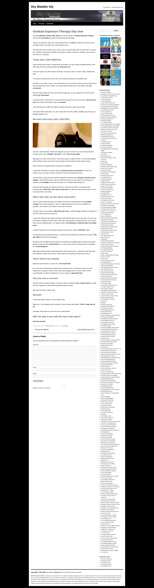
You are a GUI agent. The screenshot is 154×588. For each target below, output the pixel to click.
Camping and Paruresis (107, 428)
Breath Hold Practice (107, 345)
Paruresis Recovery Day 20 (108, 350)
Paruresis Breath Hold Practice (109, 511)
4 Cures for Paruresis (107, 412)
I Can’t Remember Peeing (108, 471)
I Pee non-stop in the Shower (109, 538)
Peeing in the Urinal (106, 147)
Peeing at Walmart (106, 191)
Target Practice (105, 180)
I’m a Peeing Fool (106, 214)
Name (35, 367)
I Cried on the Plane (106, 251)
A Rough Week (105, 193)
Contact (79, 572)
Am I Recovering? (106, 326)
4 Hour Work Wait (106, 410)
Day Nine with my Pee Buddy (109, 375)
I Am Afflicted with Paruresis (109, 285)
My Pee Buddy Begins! (107, 398)
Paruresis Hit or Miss (107, 364)
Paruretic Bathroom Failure (108, 515)
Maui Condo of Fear (106, 481)
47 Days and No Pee (106, 304)
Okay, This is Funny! (107, 186)
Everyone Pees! (105, 524)
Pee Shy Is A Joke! (106, 455)
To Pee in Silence (106, 99)
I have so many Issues (107, 294)
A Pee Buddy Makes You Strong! (110, 126)
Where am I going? (106, 202)
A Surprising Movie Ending (108, 207)
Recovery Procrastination (108, 440)
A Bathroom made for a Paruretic (110, 486)
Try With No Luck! (106, 142)
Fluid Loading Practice (107, 212)
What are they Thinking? (108, 407)
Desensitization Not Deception (109, 106)
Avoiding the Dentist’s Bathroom (110, 430)
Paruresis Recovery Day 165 (109, 166)
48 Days (103, 303)
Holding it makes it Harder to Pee (110, 504)
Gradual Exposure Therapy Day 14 (110, 357)
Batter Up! (104, 161)
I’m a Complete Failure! (107, 492)
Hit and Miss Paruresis (107, 322)
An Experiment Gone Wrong (109, 230)
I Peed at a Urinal (106, 370)
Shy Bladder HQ (42, 6)
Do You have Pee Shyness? (108, 425)
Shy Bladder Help (106, 566)
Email (35, 373)
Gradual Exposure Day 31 (108, 333)
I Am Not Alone (105, 532)
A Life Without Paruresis (108, 479)
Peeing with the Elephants (108, 172)
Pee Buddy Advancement (108, 324)
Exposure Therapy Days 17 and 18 (110, 354)
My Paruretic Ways (106, 311)
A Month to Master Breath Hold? (110, 327)
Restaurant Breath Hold (107, 272)
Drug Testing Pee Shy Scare (109, 469)
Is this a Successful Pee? (108, 103)
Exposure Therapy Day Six (108, 380)
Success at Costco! (106, 131)
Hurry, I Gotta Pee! (106, 216)
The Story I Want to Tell (107, 287)
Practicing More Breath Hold (109, 274)
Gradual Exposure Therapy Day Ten (111, 373)
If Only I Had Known (106, 276)
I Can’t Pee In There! (106, 478)
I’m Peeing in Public (106, 248)
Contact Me (49, 23)
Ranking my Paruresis (107, 219)
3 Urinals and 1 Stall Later (108, 209)
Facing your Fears (106, 405)
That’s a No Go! (105, 257)
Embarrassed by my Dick (108, 501)
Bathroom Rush (105, 409)
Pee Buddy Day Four (107, 386)
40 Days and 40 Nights (107, 317)
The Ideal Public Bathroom (108, 534)
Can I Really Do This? (107, 269)
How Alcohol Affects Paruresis (109, 127)
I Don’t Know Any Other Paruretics (110, 525)
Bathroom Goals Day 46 (107, 306)
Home (35, 23)
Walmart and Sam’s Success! (109, 129)
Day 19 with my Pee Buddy (108, 352)
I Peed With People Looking (109, 543)
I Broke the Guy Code (107, 232)
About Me (41, 23)
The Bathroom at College (108, 453)
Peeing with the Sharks (107, 241)
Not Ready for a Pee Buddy (108, 517)
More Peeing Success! (107, 135)
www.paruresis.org (106, 564)
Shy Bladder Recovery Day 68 (109, 267)
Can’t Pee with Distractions (108, 426)
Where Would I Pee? (106, 456)
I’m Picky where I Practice (108, 331)
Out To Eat (104, 154)
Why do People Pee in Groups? (110, 476)
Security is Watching (107, 433)
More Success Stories (107, 244)
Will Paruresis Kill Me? (107, 462)
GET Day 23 (104, 347)
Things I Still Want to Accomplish (110, 242)
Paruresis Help (50, 326)
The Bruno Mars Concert (108, 115)
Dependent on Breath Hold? (109, 290)
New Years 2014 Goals (107, 271)
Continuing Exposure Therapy (109, 363)
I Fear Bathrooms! (106, 518)
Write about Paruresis (107, 400)
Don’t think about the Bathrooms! (110, 444)
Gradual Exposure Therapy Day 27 (110, 340)
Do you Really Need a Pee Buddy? (110, 124)
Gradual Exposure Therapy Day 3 (110, 389)
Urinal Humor (105, 173)
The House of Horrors (107, 531)
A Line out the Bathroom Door (109, 485)
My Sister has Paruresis (107, 506)
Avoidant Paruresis (106, 179)
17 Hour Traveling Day (107, 372)
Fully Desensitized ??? (107, 119)
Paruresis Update (106, 92)
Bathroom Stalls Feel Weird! (109, 117)
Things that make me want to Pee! (110, 421)
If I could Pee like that (107, 540)
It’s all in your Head (106, 403)
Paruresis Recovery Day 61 (108, 280)
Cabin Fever (104, 258)
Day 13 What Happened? (108, 359)
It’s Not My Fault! (106, 281)
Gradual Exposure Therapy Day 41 (110, 315)
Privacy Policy (65, 572)
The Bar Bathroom (106, 177)
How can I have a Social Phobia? (110, 502)
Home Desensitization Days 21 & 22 (111, 349)
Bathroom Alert (105, 451)
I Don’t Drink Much (106, 472)
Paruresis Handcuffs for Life (109, 488)
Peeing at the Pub (106, 170)
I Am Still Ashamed (106, 122)
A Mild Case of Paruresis (108, 529)
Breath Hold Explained (107, 297)
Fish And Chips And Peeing (108, 138)
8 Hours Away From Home (108, 184)
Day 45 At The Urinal (107, 308)
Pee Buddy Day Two (87, 330)
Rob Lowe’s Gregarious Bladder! (110, 104)
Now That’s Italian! (106, 198)
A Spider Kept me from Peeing (109, 547)
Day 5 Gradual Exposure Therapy (110, 382)
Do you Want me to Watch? (108, 368)
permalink (65, 326)
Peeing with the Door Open (108, 467)
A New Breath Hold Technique (109, 329)
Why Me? (103, 414)
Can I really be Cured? (107, 417)
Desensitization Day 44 (107, 310)
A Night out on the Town (108, 182)
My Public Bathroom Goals (108, 341)
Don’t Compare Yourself (108, 260)
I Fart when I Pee (105, 513)
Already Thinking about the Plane (110, 264)
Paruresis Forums (106, 560)
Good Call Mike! (105, 143)
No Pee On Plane (106, 465)
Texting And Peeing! (106, 152)
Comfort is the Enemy (107, 189)
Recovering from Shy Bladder (109, 218)
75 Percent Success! (107, 168)
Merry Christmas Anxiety (108, 545)
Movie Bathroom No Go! (108, 320)
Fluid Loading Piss (106, 112)
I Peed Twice (104, 163)
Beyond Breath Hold (106, 228)
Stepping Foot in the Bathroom (109, 508)
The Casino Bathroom (107, 249)
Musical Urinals (105, 237)
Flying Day (104, 239)
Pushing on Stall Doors (107, 449)
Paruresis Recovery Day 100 (109, 226)
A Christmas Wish (106, 283)
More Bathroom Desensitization (110, 108)
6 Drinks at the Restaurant (108, 223)
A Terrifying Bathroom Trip (108, 541)
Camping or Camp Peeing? (108, 527)
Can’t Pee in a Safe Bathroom (109, 446)
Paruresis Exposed (106, 559)
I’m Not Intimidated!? (107, 188)
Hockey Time (104, 234)
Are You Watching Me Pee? (108, 520)
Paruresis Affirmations (107, 387)
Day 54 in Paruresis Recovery (109, 292)
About (73, 572)
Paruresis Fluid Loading (108, 205)
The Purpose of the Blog (108, 463)
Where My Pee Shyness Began (109, 550)
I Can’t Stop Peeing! (106, 113)
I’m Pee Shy (104, 552)
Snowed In (104, 301)
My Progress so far (106, 195)
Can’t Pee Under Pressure (108, 439)
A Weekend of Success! (107, 136)
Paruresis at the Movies (107, 509)
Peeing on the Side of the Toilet (110, 203)
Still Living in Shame (107, 288)
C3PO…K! (104, 140)
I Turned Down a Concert (108, 299)
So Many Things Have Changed (110, 246)
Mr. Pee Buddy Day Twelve (108, 361)
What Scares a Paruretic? (108, 442)
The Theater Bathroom (107, 235)
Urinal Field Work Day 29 (108, 336)
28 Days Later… (105, 338)
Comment (36, 344)
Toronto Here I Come (107, 97)
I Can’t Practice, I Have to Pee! (109, 295)
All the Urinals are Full (107, 196)
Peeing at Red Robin (107, 165)
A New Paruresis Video (107, 522)
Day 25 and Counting (107, 343)
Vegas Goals (104, 253)
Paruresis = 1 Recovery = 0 (108, 211)
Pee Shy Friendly (106, 474)
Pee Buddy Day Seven (107, 379)
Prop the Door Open (106, 435)
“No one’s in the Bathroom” (109, 423)
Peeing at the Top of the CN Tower (110, 94)
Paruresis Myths (41, 330)
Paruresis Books (105, 562)
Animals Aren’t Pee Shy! (108, 499)
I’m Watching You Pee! (107, 110)
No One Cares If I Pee (107, 548)
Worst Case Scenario (107, 402)
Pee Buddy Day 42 (106, 313)
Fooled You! (104, 460)
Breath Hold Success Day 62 (109, 278)
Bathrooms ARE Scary (107, 458)
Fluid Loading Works (107, 265)
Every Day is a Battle (107, 384)
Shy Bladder (50, 572)
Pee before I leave (106, 416)
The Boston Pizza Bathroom (109, 96)
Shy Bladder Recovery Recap (109, 318)
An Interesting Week (106, 145)
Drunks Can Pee (105, 366)
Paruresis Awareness (107, 483)
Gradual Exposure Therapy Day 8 (110, 377)
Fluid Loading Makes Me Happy (110, 255)
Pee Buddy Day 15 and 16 (108, 356)
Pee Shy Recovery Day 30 (108, 334)
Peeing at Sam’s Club (107, 175)
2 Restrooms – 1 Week (107, 490)
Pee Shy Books (105, 432)
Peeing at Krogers (106, 120)
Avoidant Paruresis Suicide (108, 133)
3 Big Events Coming (107, 225)
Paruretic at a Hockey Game (109, 221)
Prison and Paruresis (107, 448)
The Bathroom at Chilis (107, 200)
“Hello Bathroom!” (106, 101)
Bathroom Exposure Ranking (109, 494)
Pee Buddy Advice (106, 262)
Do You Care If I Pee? (107, 536)
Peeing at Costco (106, 156)
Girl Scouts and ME (106, 437)
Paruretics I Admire (106, 419)
